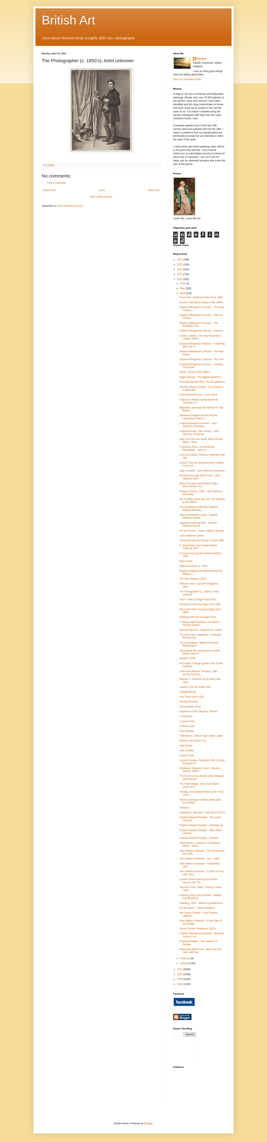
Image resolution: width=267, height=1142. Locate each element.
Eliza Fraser (186, 561)
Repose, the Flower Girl (192, 740)
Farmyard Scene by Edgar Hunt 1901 (200, 604)
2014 (180, 269)
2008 (180, 984)
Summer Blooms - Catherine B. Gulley (200, 630)
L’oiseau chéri (187, 726)
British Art (68, 20)
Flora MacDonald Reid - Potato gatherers (202, 381)
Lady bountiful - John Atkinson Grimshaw (202, 470)
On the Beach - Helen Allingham (197, 907)
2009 (180, 979)
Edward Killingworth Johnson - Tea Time (201, 359)
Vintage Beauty (187, 691)
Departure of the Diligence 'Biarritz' (198, 711)
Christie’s (184, 807)
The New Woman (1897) (193, 578)
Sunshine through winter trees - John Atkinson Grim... (199, 477)
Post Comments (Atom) (70, 205)
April (183, 293)
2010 (180, 974)
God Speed (185, 745)
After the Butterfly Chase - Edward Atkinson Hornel (198, 516)
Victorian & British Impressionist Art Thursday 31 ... (198, 401)
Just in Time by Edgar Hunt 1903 (197, 599)
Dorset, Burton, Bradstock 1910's (197, 928)
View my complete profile (187, 79)
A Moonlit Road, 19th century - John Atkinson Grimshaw (199, 433)
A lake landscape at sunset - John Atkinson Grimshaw (198, 425)
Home (101, 190)
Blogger (148, 1123)
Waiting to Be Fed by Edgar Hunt (197, 617)
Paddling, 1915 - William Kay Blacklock (201, 903)
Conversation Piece (190, 706)
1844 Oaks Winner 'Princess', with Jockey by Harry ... (198, 673)
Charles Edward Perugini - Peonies (198, 838)
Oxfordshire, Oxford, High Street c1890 (201, 735)
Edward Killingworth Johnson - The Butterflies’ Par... (198, 324)
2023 (180, 259)
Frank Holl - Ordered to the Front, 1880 (201, 297)
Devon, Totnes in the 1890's (194, 372)
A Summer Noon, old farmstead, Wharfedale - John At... (197, 448)
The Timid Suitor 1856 (191, 696)
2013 (180, 274)
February (185, 958)
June (183, 283)
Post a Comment (56, 182)
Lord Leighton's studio (191, 535)
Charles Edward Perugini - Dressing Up (201, 825)
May (182, 288)
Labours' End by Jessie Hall (194, 687)
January (185, 963)
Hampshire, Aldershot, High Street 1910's (202, 812)
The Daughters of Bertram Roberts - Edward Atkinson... (199, 508)
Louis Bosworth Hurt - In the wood (198, 394)
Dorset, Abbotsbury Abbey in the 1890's (201, 302)
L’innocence (186, 716)
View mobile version (101, 196)
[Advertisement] (221, 1043)
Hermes (201, 58)
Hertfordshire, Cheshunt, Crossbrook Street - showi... (199, 844)
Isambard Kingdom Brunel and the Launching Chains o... (198, 417)
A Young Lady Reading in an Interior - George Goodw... (200, 623)
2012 (180, 279)
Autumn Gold (186, 755)
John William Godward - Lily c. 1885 (199, 858)
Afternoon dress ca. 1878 (193, 566)
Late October (186, 750)
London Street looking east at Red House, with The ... (198, 881)
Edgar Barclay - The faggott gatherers (200, 377)
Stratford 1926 (187, 658)
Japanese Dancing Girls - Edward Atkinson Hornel (198, 524)
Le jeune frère (187, 721)
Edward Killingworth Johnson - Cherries (201, 330)
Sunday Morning (188, 701)
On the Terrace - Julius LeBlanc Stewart (201, 530)
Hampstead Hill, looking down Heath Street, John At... (199, 652)
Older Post (154, 190)
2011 (180, 969)
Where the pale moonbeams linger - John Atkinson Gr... (199, 485)
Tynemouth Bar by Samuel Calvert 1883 (201, 540)
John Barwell (186, 731)
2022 (180, 264)
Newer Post (49, 190)
